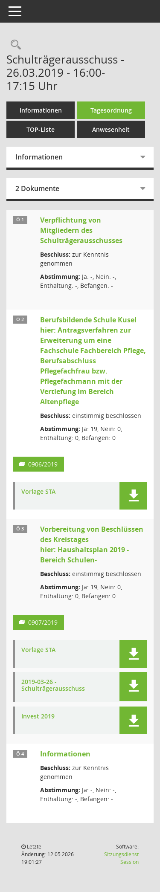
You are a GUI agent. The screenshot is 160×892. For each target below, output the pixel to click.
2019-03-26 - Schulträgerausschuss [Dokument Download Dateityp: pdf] (53, 685)
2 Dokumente (37, 188)
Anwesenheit (111, 129)
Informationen (41, 110)
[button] (133, 496)
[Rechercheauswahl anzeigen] (13, 45)
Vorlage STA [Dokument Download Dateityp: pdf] (38, 491)
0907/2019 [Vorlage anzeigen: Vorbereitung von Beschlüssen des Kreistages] (43, 622)
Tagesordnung (111, 110)
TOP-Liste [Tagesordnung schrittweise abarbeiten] (40, 129)
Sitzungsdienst (121, 858)
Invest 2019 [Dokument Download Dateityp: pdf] (38, 716)
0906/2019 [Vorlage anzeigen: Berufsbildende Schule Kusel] (43, 464)
